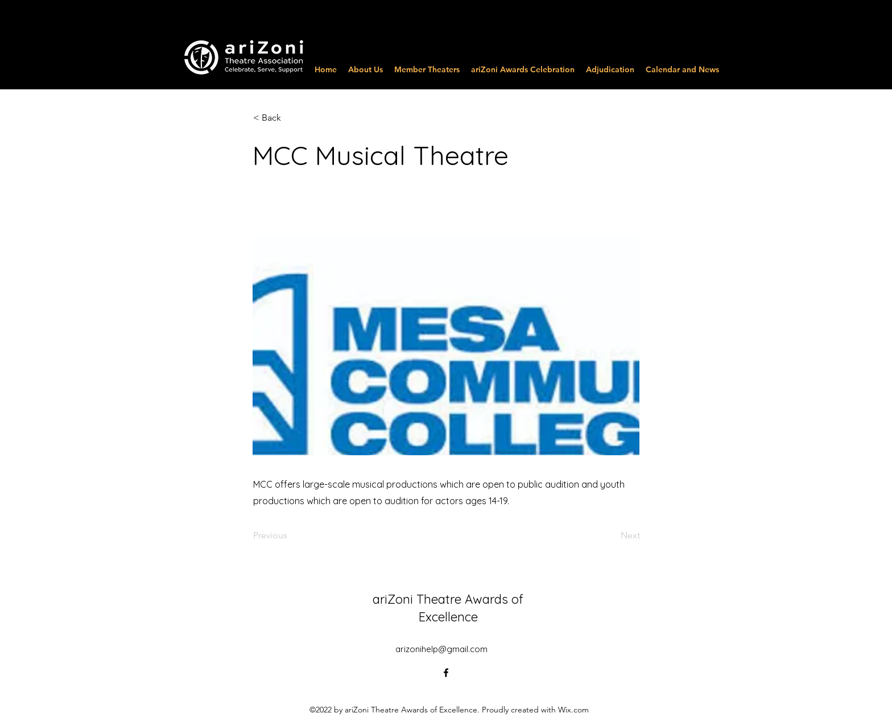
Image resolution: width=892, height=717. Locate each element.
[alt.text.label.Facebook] (446, 672)
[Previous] (290, 535)
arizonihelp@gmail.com (441, 649)
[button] (290, 117)
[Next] (611, 535)
